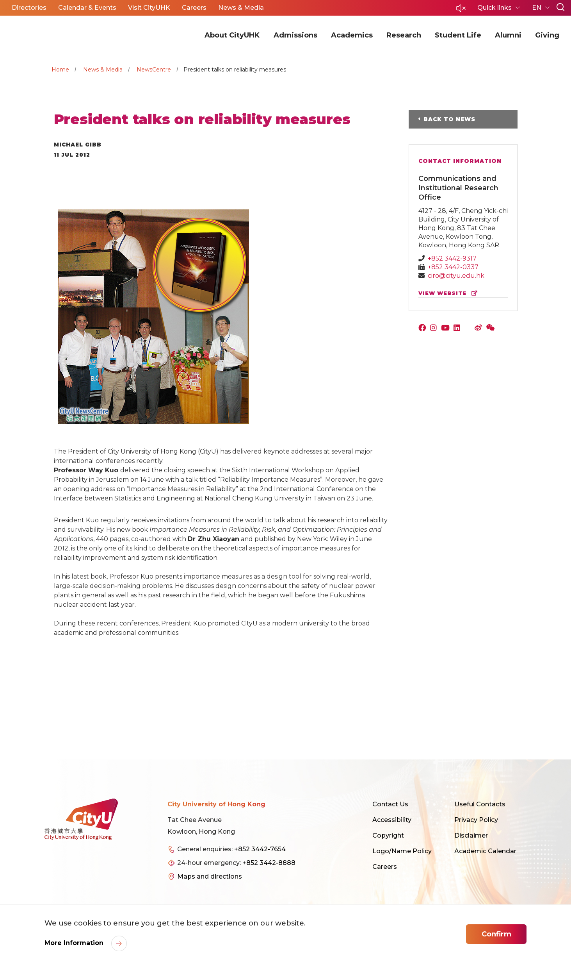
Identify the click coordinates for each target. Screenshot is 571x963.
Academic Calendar (485, 851)
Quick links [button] (495, 7)
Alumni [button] (508, 35)
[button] (460, 10)
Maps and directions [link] (209, 876)
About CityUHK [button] (232, 35)
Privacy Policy (476, 820)
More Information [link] (74, 943)
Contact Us (390, 804)
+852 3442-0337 (453, 267)
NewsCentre (154, 69)
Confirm (496, 934)
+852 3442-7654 (260, 849)
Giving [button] (547, 35)
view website (449, 293)
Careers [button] (194, 7)
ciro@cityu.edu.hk (456, 275)
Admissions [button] (295, 35)
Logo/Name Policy (402, 851)
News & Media (103, 69)
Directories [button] (29, 7)
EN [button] (537, 7)
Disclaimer (471, 835)
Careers (384, 866)
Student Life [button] (458, 35)
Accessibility (391, 820)
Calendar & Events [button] (87, 7)
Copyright (388, 835)
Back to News (449, 119)
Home (60, 69)
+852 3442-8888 (268, 863)
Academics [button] (352, 35)
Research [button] (403, 35)
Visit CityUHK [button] (149, 7)
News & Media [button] (241, 7)
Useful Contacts (479, 804)
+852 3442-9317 (452, 258)
